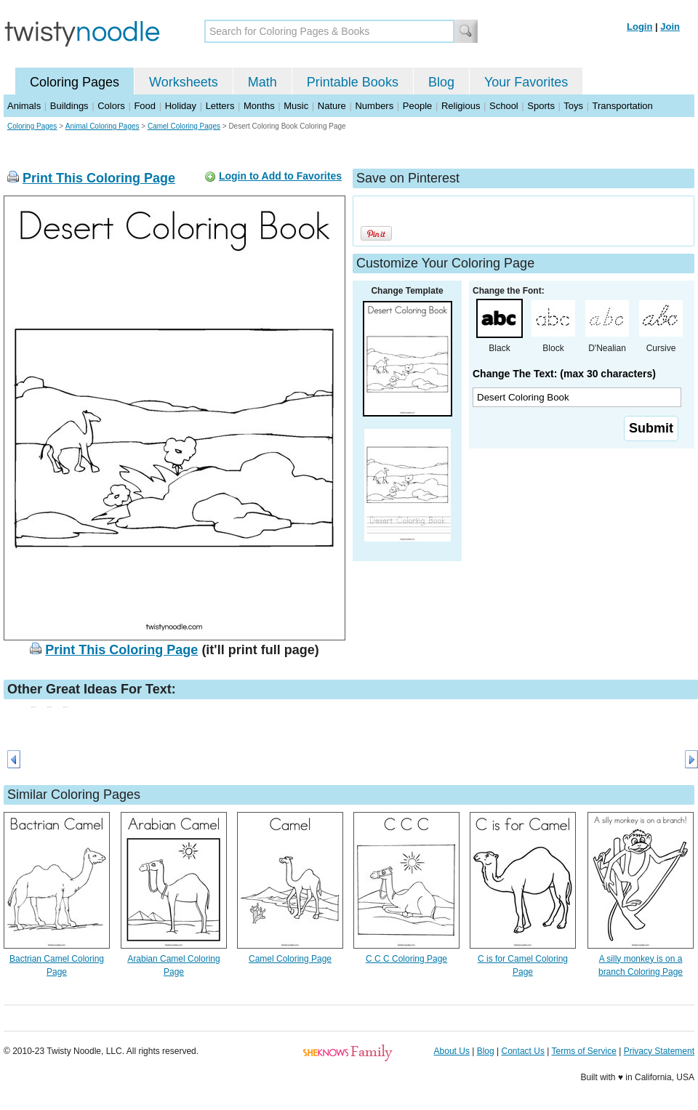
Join (670, 26)
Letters (220, 105)
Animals (24, 105)
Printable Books (352, 82)
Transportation (622, 105)
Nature (332, 105)
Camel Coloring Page (290, 959)
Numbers (374, 105)
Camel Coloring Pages (184, 126)
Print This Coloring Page (99, 178)
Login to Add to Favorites (280, 176)
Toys (573, 105)
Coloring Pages (74, 82)
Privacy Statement (659, 1051)
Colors (111, 105)
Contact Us (523, 1051)
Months (259, 105)
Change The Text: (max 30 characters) (564, 373)
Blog (441, 82)
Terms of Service (583, 1051)
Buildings (69, 105)
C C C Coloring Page (406, 959)
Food (145, 105)
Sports (541, 105)
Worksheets (183, 82)
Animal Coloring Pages (102, 126)
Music (296, 105)
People (417, 105)
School (503, 105)
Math (262, 82)
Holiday (180, 105)
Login (639, 26)
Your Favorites (526, 82)
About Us (452, 1051)
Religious (460, 105)
